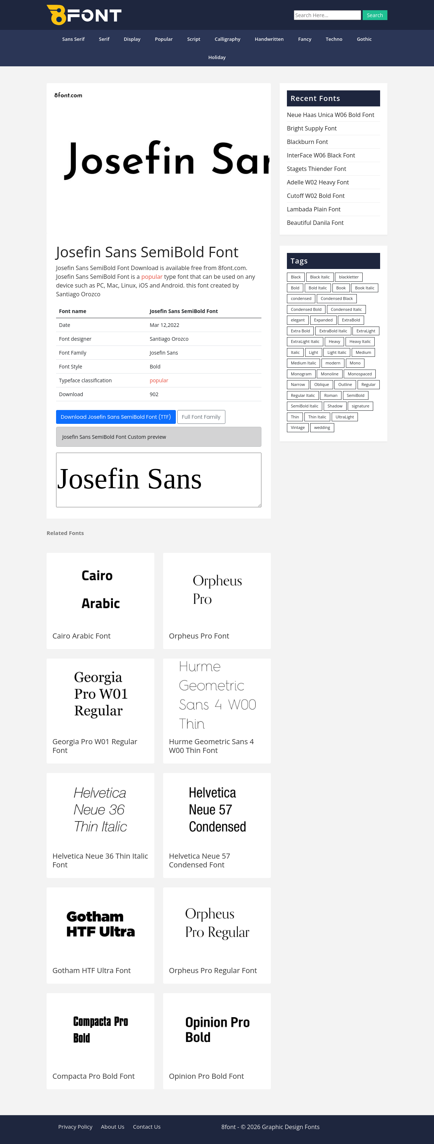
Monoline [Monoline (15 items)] (329, 373)
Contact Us (147, 1126)
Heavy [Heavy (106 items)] (334, 341)
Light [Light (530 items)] (313, 352)
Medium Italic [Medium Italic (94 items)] (303, 363)
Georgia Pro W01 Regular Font (94, 746)
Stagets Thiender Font (316, 169)
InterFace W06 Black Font (321, 155)
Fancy (304, 39)
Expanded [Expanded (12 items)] (323, 320)
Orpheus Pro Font (199, 636)
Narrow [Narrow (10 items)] (298, 384)
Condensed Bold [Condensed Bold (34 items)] (306, 309)
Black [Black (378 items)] (296, 277)
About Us (112, 1126)
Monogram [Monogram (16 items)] (301, 373)
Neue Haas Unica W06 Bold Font (330, 115)
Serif (104, 39)
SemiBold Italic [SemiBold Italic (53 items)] (304, 406)
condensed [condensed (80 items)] (301, 298)
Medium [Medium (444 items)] (363, 352)
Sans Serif (73, 39)
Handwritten (269, 39)
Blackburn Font (307, 142)
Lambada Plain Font (314, 209)
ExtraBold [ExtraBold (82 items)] (351, 320)
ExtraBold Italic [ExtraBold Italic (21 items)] (333, 330)
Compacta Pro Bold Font (93, 1076)
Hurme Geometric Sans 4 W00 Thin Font (211, 746)
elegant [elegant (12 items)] (298, 320)
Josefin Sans (158, 480)
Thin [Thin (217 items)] (295, 416)
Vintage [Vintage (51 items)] (298, 427)
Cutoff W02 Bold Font (316, 196)
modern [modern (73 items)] (333, 363)
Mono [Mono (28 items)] (355, 363)
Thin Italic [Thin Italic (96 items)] (317, 416)
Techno (334, 39)
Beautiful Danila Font (315, 223)
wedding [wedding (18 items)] (322, 427)
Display (132, 39)
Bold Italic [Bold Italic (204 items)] (318, 287)
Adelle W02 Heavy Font (318, 182)
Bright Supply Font (312, 128)
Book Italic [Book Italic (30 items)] (364, 287)
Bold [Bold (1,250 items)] (295, 287)
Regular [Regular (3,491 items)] (369, 384)
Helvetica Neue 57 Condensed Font (199, 860)
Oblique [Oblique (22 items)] (321, 384)
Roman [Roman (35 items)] (330, 395)
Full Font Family (201, 417)
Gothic (364, 39)
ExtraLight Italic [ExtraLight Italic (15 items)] (305, 341)
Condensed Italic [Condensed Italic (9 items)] (346, 309)
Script (193, 39)
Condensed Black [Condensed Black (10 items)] (337, 298)
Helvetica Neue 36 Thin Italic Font (100, 860)
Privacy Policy (75, 1126)
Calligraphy (227, 39)
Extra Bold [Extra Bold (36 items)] (300, 330)
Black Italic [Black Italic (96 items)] (320, 277)
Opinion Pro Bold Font (206, 1076)
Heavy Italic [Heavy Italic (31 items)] (360, 341)
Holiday (217, 57)
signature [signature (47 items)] (360, 406)
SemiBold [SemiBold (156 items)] (355, 395)
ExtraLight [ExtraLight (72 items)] (365, 330)
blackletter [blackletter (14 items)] (349, 277)
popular (164, 39)
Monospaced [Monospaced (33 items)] (360, 373)
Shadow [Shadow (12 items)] (335, 406)
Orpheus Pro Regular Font (213, 970)
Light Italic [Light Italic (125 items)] (336, 352)
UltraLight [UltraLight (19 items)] (345, 416)
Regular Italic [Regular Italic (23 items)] (303, 395)
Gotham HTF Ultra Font (91, 970)
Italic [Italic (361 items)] (295, 352)
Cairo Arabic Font (81, 636)
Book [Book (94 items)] (341, 287)
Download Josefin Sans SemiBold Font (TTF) (116, 417)
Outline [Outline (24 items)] (345, 384)
